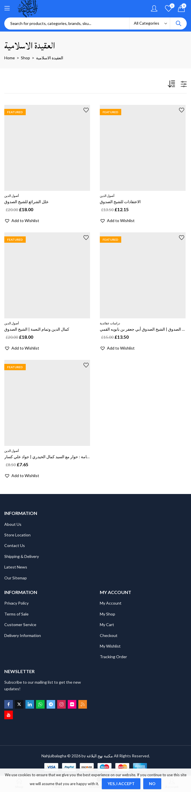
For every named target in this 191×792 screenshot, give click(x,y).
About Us (12, 524)
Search (178, 23)
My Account (111, 603)
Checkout (109, 635)
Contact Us (14, 545)
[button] (21, 220)
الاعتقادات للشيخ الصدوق (120, 201)
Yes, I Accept (121, 783)
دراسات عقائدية (110, 323)
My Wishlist (110, 646)
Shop (25, 57)
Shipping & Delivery (21, 556)
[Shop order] (172, 85)
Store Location (17, 534)
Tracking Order (113, 656)
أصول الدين (11, 195)
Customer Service (20, 624)
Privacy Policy (16, 603)
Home (9, 57)
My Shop (107, 613)
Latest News (15, 566)
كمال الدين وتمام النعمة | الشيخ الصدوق (36, 329)
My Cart (107, 624)
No (152, 783)
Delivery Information (22, 635)
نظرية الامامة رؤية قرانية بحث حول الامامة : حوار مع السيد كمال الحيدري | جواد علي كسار (78, 456)
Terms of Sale (16, 613)
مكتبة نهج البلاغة (100, 755)
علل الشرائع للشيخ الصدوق (26, 201)
